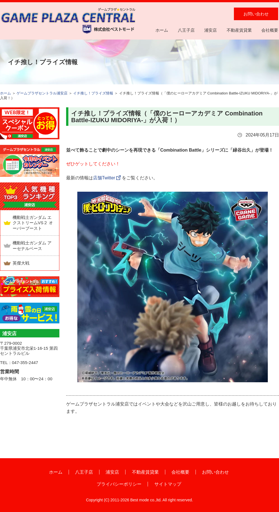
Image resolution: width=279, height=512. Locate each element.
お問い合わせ (256, 13)
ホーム (161, 30)
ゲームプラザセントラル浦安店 (42, 93)
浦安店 (210, 30)
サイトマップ (167, 484)
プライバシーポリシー (119, 484)
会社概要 (269, 30)
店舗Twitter (104, 177)
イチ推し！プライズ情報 (93, 93)
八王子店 (186, 30)
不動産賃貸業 (239, 30)
